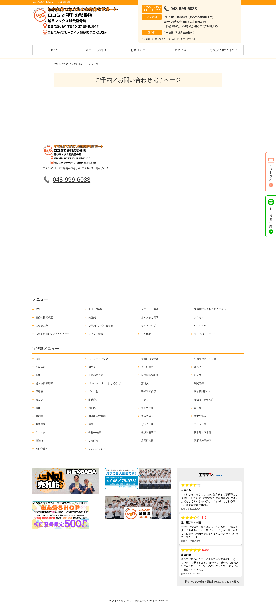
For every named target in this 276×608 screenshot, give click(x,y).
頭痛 (38, 407)
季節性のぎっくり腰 (205, 358)
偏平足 (92, 366)
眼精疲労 (93, 399)
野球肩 (39, 391)
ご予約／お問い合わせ (222, 50)
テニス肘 (40, 432)
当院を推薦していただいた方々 (53, 333)
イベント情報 (95, 333)
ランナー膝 (147, 407)
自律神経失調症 (149, 375)
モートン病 (200, 424)
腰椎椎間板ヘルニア (205, 391)
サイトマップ (148, 325)
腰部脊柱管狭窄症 (204, 399)
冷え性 (197, 375)
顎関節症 (199, 383)
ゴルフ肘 (93, 391)
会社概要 (146, 333)
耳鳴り (145, 399)
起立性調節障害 (44, 383)
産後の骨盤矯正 (44, 317)
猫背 (38, 358)
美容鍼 (92, 317)
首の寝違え (42, 448)
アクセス (180, 50)
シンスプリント (97, 448)
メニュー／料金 (95, 50)
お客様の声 (138, 50)
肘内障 (39, 416)
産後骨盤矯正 (148, 432)
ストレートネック (98, 358)
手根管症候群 (148, 391)
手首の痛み (147, 416)
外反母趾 (40, 366)
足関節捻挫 (147, 440)
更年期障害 (147, 366)
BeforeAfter (200, 325)
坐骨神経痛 (94, 432)
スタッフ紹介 (95, 309)
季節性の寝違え (149, 358)
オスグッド (200, 366)
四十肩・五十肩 (202, 432)
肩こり (197, 407)
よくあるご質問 (149, 317)
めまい (39, 399)
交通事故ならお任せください (210, 309)
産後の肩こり (95, 375)
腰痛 (90, 424)
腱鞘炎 (39, 440)
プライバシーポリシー (206, 333)
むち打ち (93, 440)
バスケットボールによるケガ (104, 383)
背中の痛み (200, 416)
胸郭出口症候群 (97, 416)
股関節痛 (40, 424)
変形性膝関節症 (202, 440)
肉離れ (92, 407)
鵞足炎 (145, 383)
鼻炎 (38, 375)
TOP (54, 50)
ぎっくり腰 (147, 424)
